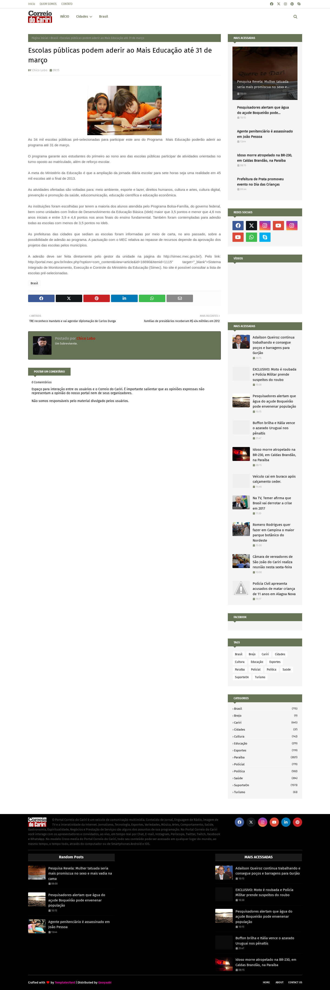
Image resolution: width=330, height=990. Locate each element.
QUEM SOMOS (48, 4)
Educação (257, 662)
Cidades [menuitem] (82, 17)
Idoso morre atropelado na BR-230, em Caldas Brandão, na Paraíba (264, 158)
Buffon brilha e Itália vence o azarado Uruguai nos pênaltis (274, 428)
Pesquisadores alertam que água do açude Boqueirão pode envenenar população (263, 110)
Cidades (280, 654)
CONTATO (66, 4)
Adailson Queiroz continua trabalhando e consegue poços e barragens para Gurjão (273, 345)
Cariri (265, 654)
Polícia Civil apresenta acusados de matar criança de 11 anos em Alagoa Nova (274, 588)
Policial (256, 669)
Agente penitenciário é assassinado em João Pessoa (265, 134)
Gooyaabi (104, 982)
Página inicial (40, 38)
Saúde (287, 669)
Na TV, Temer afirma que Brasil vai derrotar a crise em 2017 (272, 503)
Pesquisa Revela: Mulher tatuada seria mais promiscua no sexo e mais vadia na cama (262, 84)
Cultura (240, 662)
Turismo (260, 677)
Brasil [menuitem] (103, 17)
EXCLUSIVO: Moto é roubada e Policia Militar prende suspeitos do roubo (274, 374)
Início (31, 4)
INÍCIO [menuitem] (64, 17)
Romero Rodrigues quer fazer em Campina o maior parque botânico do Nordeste (273, 533)
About (280, 982)
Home (266, 982)
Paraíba (240, 669)
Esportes (275, 662)
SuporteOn (242, 677)
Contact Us (295, 982)
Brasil (54, 38)
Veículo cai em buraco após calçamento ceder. (274, 479)
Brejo (252, 654)
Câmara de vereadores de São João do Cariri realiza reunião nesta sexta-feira (273, 562)
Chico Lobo (39, 70)
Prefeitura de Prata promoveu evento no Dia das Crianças (260, 181)
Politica (271, 669)
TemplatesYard (65, 982)
